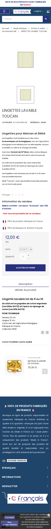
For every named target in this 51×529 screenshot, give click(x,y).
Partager (12, 194)
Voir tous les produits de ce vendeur (21, 213)
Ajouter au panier (25, 267)
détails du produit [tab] (25, 290)
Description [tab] (25, 284)
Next (47, 332)
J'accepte (9, 517)
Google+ (19, 194)
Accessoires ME (20, 122)
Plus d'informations (9, 523)
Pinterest (22, 194)
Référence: (35, 122)
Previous (42, 332)
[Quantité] (23, 256)
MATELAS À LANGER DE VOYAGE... (37, 362)
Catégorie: (7, 122)
